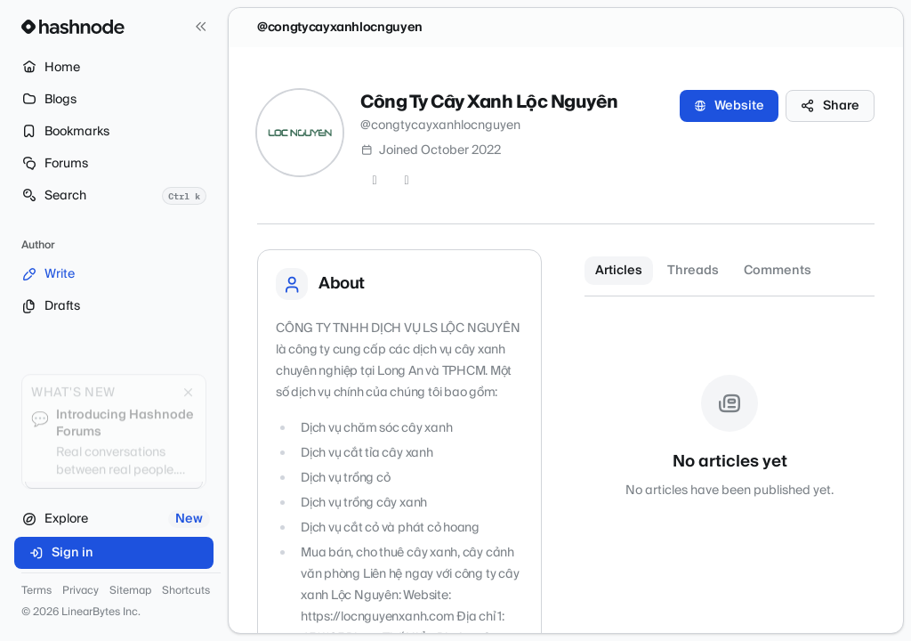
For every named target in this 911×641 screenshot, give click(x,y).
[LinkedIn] (406, 180)
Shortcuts (186, 591)
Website (729, 106)
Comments (777, 270)
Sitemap (130, 591)
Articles (618, 270)
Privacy (80, 591)
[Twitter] (374, 180)
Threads (693, 270)
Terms (36, 591)
